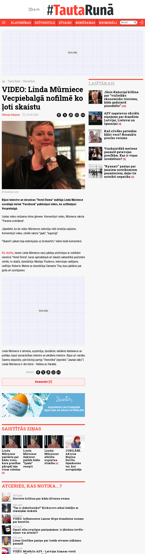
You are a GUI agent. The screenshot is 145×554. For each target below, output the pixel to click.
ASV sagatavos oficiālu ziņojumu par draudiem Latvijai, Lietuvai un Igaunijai (121, 118)
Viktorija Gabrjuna (11, 114)
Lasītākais (102, 83)
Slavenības (21, 23)
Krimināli (108, 23)
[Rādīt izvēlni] (3, 22)
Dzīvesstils (45, 23)
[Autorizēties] (141, 22)
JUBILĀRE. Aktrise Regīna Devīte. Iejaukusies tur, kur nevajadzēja (73, 460)
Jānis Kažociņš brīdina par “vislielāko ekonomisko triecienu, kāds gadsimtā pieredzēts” (121, 99)
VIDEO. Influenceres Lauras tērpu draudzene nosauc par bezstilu (48, 520)
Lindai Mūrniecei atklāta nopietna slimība (51, 457)
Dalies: (30, 372)
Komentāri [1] (43, 381)
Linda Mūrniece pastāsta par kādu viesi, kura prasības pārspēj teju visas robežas (11, 460)
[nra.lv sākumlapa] (34, 9)
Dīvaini (65, 23)
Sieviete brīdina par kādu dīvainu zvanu (41, 498)
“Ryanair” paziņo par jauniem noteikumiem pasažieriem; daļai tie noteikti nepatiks (120, 171)
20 (123, 106)
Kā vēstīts (7, 253)
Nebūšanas (85, 23)
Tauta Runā (14, 81)
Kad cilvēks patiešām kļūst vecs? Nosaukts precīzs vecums (120, 134)
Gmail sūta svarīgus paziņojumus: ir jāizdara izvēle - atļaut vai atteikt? (49, 531)
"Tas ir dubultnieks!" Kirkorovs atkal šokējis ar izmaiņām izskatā (45, 509)
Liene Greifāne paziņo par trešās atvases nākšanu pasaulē (47, 542)
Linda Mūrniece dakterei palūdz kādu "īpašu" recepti (31, 458)
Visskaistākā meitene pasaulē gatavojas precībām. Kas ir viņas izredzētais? (121, 154)
